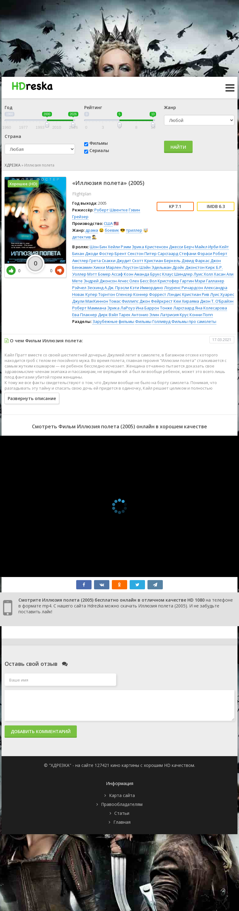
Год (9, 107)
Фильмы (98, 143)
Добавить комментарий (41, 731)
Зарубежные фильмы (113, 321)
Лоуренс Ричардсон (183, 287)
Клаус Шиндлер (177, 274)
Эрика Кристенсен (150, 246)
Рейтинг (93, 107)
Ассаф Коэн (122, 274)
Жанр (170, 107)
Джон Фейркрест (156, 301)
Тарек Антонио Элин (139, 314)
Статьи (121, 813)
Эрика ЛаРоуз (121, 308)
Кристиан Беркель (162, 260)
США (108, 223)
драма (91, 230)
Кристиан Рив (195, 294)
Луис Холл (203, 274)
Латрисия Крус (174, 314)
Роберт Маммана (89, 308)
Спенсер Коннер (132, 294)
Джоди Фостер (99, 253)
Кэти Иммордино (146, 287)
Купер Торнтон (100, 294)
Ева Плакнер (84, 314)
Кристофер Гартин (176, 281)
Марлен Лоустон (122, 267)
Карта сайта (122, 795)
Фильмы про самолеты (193, 321)
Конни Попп (201, 314)
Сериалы (99, 150)
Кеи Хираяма (186, 301)
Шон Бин (98, 246)
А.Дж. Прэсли (116, 287)
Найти (178, 147)
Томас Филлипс (124, 301)
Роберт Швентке (111, 210)
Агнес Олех (128, 281)
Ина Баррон (147, 308)
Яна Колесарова (211, 308)
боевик (112, 230)
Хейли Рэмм (119, 246)
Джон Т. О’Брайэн (216, 301)
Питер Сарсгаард (161, 253)
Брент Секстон (129, 253)
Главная (122, 822)
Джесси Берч (181, 246)
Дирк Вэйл (108, 314)
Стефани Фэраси (195, 253)
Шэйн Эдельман (155, 267)
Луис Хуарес (222, 294)
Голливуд (161, 321)
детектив (81, 237)
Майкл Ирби (206, 246)
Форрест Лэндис (165, 294)
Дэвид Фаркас (196, 260)
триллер (134, 230)
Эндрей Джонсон (100, 281)
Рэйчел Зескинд (88, 287)
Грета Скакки (102, 260)
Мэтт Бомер (99, 274)
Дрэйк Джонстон (188, 267)
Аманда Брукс (147, 274)
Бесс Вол (148, 281)
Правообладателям (122, 804)
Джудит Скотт (129, 260)
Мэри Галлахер (209, 281)
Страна (13, 136)
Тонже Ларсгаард (177, 308)
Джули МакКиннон (90, 301)
